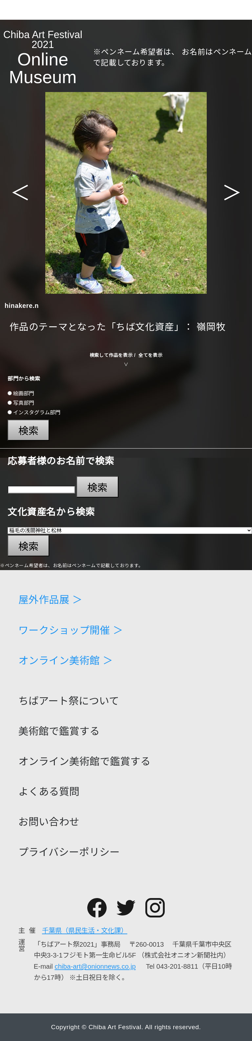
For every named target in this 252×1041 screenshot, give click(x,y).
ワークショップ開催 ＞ (70, 631)
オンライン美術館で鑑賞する (84, 762)
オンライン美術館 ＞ (65, 661)
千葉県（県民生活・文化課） (84, 930)
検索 (28, 431)
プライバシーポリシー (69, 852)
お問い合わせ (48, 822)
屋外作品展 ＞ (50, 600)
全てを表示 (150, 355)
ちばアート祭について (68, 701)
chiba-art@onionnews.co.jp (95, 966)
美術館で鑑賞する (59, 732)
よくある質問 (48, 792)
